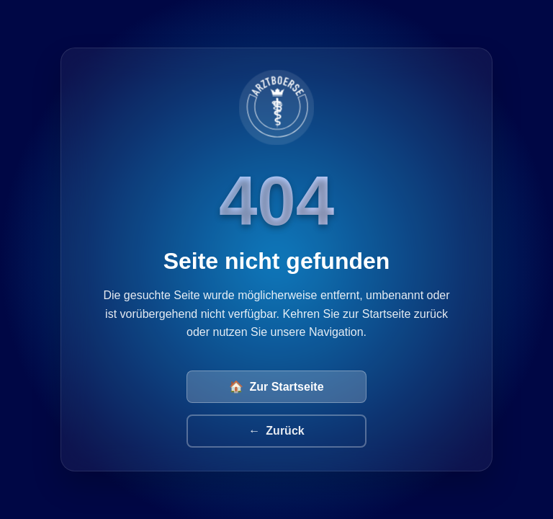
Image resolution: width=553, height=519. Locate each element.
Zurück (276, 431)
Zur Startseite (276, 387)
